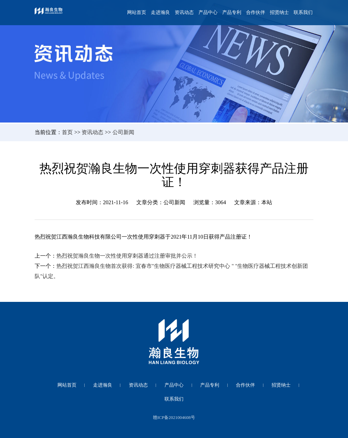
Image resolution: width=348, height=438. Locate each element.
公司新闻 (123, 132)
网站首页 (136, 12)
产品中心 (208, 12)
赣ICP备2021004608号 (174, 417)
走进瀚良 (160, 12)
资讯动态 (184, 12)
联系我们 (303, 12)
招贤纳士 (279, 12)
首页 (67, 132)
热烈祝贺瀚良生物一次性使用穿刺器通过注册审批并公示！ (127, 256)
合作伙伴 (255, 12)
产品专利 (231, 12)
